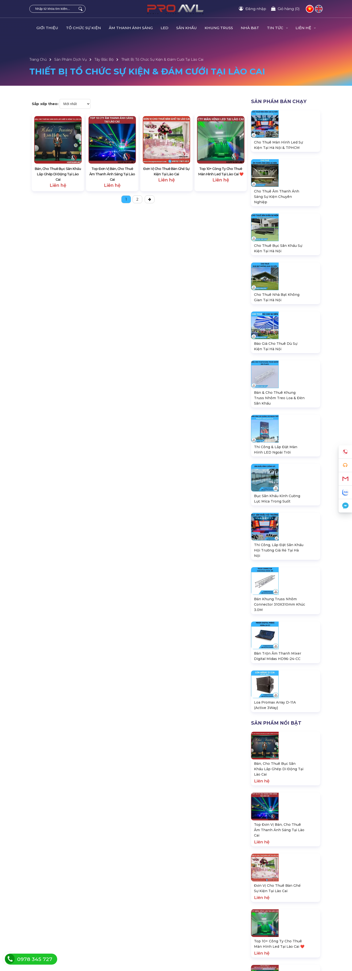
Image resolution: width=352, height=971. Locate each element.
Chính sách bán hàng (47, 943)
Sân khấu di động (118, 926)
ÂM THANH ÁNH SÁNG (131, 27)
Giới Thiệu (47, 27)
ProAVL (102, 968)
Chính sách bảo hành (47, 935)
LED (164, 27)
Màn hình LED (115, 918)
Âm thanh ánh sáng (120, 910)
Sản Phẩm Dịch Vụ (70, 59)
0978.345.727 (270, 798)
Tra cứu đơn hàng (44, 918)
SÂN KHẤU (186, 27)
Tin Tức (277, 27)
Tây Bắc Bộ (104, 59)
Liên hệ (306, 27)
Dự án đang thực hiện (269, 918)
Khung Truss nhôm (119, 935)
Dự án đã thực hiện (267, 910)
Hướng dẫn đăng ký (46, 926)
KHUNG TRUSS (219, 27)
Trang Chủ (38, 59)
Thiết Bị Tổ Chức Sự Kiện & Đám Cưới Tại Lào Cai (162, 59)
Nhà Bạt (250, 27)
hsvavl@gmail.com (271, 812)
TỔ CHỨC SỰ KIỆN (83, 27)
